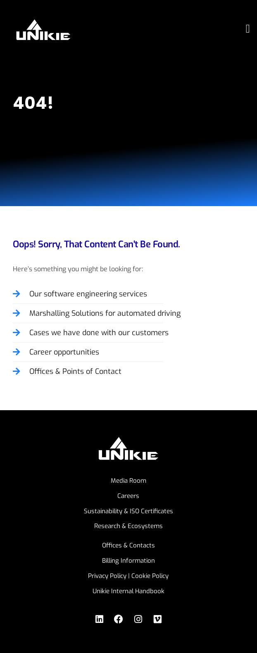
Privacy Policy (107, 576)
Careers (128, 496)
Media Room (128, 481)
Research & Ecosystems (128, 526)
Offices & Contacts (128, 545)
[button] (248, 29)
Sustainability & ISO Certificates (128, 511)
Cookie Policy (150, 576)
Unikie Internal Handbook (128, 591)
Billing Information (128, 561)
